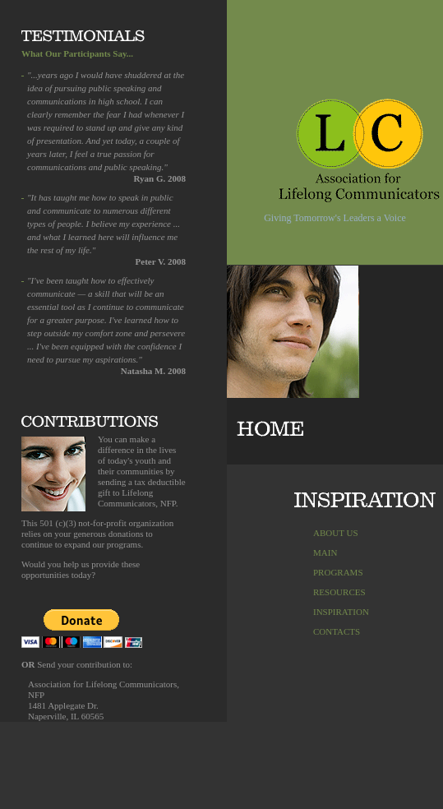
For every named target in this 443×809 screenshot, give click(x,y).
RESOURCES (339, 592)
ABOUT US (335, 533)
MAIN (325, 552)
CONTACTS (336, 631)
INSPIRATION (341, 612)
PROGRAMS (338, 572)
